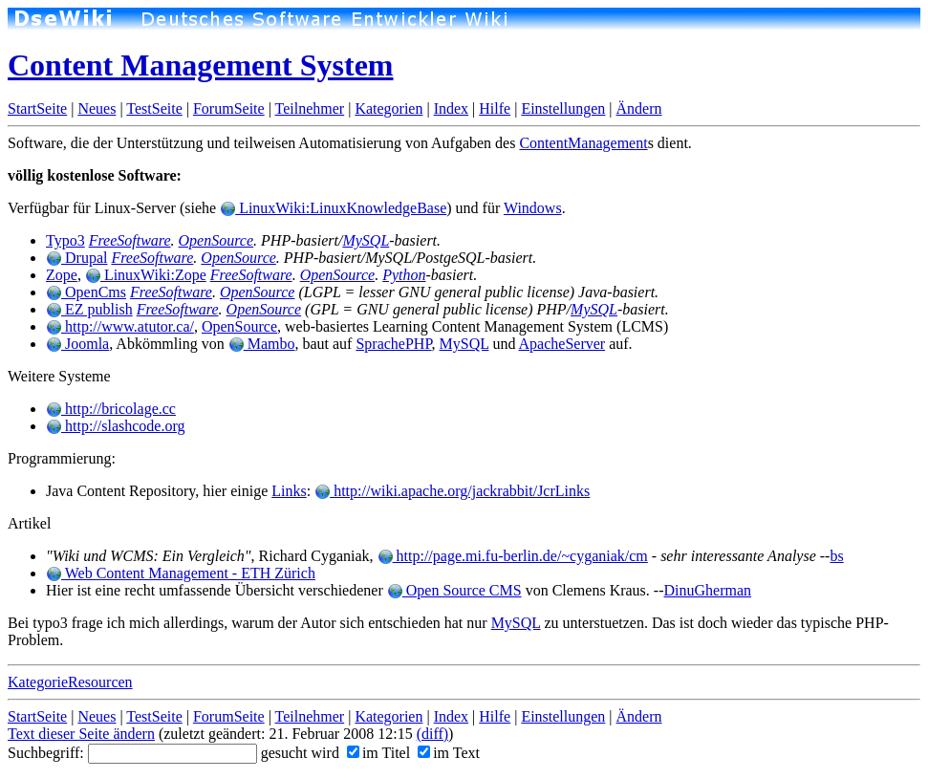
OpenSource (216, 240)
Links (288, 491)
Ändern (639, 108)
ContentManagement (583, 143)
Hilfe (494, 108)
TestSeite (154, 108)
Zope (61, 275)
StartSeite (37, 108)
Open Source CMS (454, 590)
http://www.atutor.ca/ (120, 326)
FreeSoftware (130, 240)
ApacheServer (562, 343)
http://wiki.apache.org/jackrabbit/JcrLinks (452, 491)
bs (836, 556)
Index (451, 108)
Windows (533, 208)
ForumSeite (229, 108)
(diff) (432, 733)
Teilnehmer (310, 108)
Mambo (261, 343)
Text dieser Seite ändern (81, 733)
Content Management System (201, 65)
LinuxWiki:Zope (145, 275)
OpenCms (86, 292)
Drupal (76, 257)
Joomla (77, 343)
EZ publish (89, 309)
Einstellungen (563, 108)
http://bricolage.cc (111, 408)
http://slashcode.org (115, 426)
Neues (96, 108)
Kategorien (388, 108)
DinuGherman (708, 590)
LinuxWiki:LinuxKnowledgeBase (333, 208)
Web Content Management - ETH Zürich (180, 573)
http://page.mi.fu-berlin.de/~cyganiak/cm (513, 556)
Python (403, 275)
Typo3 (65, 240)
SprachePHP (393, 343)
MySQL (365, 240)
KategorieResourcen (70, 682)
